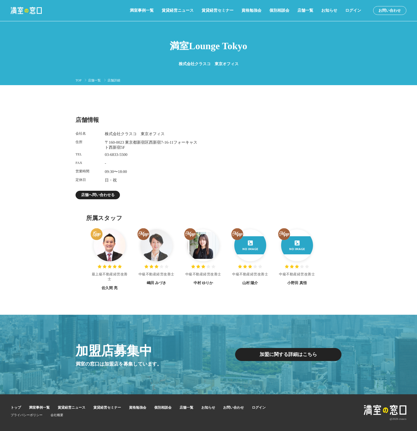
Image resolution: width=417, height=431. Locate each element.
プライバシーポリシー (27, 415)
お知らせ (329, 11)
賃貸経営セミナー (217, 11)
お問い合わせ (389, 11)
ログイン (353, 11)
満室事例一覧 (142, 11)
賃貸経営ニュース (178, 11)
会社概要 (57, 415)
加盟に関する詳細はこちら (288, 354)
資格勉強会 (251, 11)
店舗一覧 (305, 11)
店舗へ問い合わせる (98, 195)
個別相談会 (279, 11)
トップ (16, 407)
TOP (78, 80)
